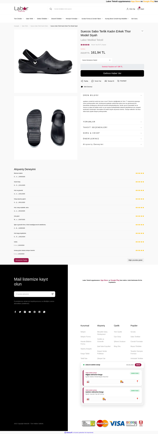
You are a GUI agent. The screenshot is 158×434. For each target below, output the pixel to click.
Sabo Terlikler (135, 337)
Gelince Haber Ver (112, 73)
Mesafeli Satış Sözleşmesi (102, 333)
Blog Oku (117, 346)
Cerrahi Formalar (137, 341)
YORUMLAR (89, 122)
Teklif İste (84, 358)
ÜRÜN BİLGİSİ (91, 95)
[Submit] (52, 294)
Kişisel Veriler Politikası (102, 352)
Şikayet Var (101, 358)
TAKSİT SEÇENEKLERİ (95, 127)
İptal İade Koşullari (104, 346)
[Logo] (21, 9)
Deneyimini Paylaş (21, 260)
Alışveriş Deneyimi (93, 144)
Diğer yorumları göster (136, 260)
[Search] (79, 9)
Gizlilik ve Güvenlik (100, 340)
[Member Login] (131, 9)
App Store (142, 1)
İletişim (83, 332)
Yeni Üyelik (118, 332)
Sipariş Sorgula (86, 349)
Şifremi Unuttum (119, 341)
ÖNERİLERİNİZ (91, 139)
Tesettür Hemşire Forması (137, 352)
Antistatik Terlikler (137, 358)
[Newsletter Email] (34, 294)
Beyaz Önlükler (136, 346)
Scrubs (133, 332)
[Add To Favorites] (142, 31)
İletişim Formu (86, 337)
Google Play (115, 280)
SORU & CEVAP (91, 133)
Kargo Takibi (85, 353)
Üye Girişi (117, 337)
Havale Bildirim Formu (86, 343)
